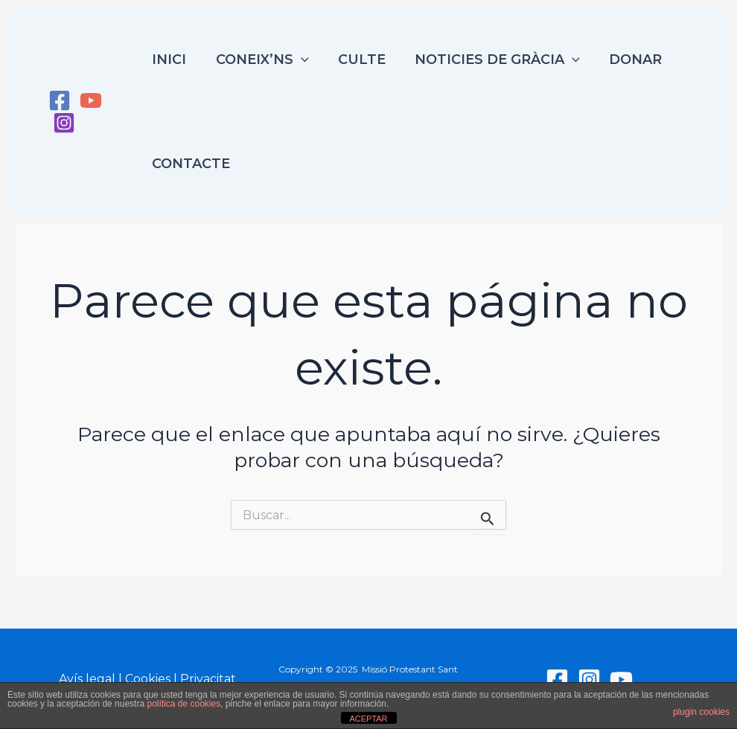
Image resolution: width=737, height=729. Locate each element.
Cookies (147, 679)
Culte (357, 59)
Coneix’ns (260, 59)
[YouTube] (91, 100)
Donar (625, 59)
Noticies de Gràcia (490, 59)
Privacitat (208, 679)
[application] (299, 59)
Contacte (192, 163)
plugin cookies (701, 712)
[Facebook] (59, 100)
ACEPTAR (368, 718)
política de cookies (183, 704)
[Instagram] (64, 123)
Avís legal (87, 679)
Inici (170, 59)
